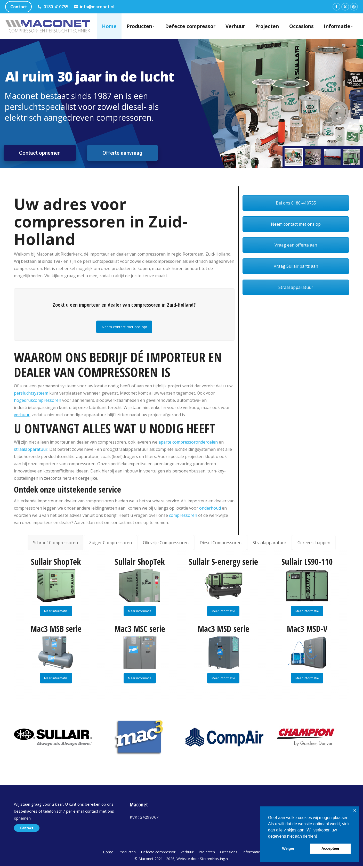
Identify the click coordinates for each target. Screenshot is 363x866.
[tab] (55, 542)
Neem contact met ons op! (124, 326)
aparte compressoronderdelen (188, 442)
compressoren (183, 515)
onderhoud (210, 508)
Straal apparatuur (295, 287)
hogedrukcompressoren (37, 400)
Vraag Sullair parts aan (296, 266)
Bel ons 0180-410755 (296, 203)
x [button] (354, 810)
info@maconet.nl (94, 7)
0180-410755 (52, 7)
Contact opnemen (40, 153)
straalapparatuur (30, 449)
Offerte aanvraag (122, 153)
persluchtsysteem (31, 393)
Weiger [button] (288, 848)
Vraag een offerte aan (296, 245)
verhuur (22, 415)
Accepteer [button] (330, 848)
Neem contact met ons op (296, 224)
